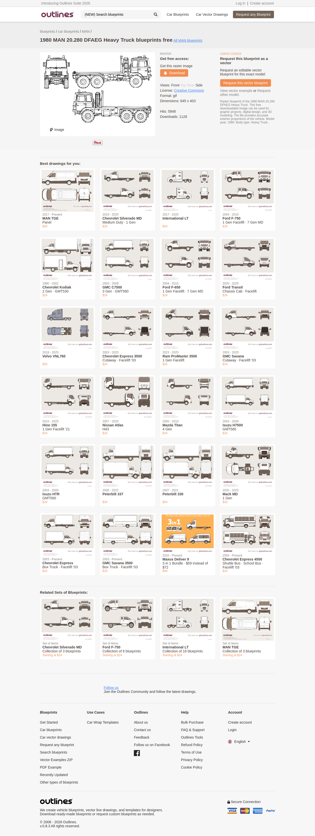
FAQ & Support (192, 730)
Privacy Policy (192, 760)
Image (56, 130)
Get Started (49, 722)
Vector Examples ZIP (56, 760)
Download (174, 73)
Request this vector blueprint (245, 83)
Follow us (111, 688)
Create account (262, 3)
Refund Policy (191, 745)
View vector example (236, 91)
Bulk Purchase (192, 722)
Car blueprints (51, 730)
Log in (240, 3)
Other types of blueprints (59, 782)
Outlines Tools (192, 737)
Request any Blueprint (253, 14)
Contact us (142, 730)
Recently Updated (54, 775)
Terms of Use (191, 752)
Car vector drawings (55, 737)
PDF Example (51, 767)
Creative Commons (189, 90)
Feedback (141, 737)
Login (232, 730)
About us (141, 722)
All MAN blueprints (187, 40)
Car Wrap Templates (103, 722)
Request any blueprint (57, 745)
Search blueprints (53, 752)
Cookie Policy (191, 767)
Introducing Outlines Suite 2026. (66, 3)
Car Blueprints (178, 14)
